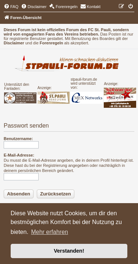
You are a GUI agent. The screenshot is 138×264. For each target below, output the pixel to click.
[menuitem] (11, 6)
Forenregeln (51, 43)
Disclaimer (14, 43)
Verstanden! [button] (69, 251)
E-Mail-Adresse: (19, 155)
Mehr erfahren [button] (49, 232)
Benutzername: (18, 138)
